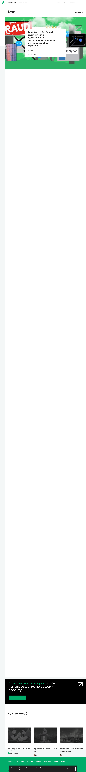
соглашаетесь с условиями (44, 769)
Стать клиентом (23, 2)
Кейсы (64, 2)
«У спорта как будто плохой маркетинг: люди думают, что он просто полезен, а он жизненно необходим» (71, 750)
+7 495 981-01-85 (12, 2)
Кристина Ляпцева (65, 755)
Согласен (70, 769)
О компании (10, 761)
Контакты (56, 761)
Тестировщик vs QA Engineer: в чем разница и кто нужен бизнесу (19, 749)
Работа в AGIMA (47, 761)
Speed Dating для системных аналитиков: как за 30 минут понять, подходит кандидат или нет (45, 750)
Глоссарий (62, 761)
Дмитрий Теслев (39, 755)
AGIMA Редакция (13, 753)
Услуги (58, 2)
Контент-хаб (72, 2)
